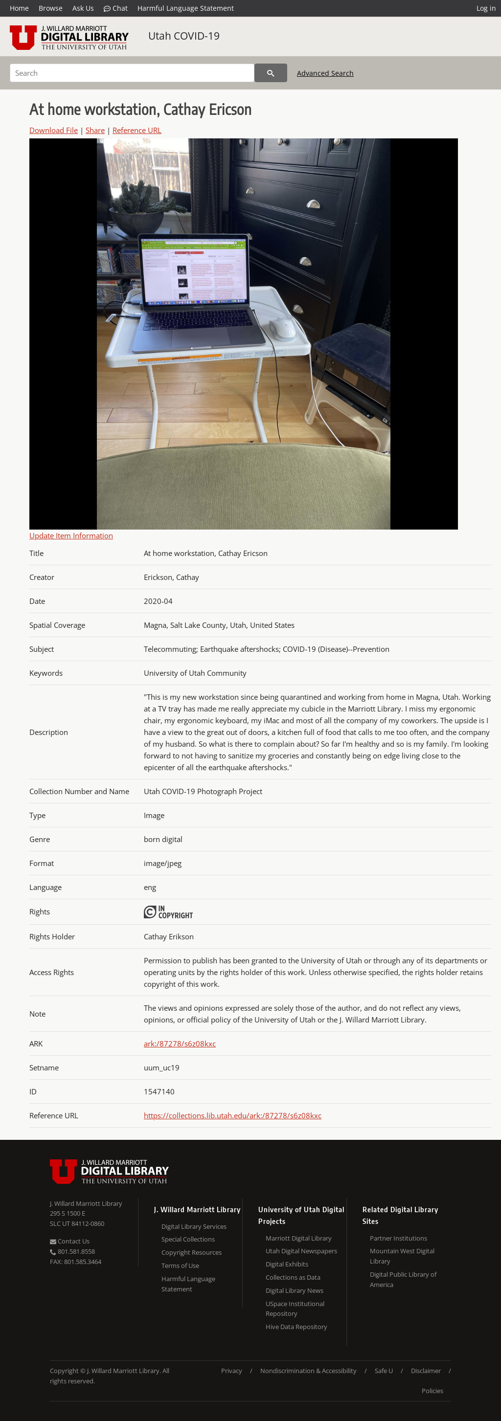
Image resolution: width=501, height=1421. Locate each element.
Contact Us (70, 1241)
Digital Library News (294, 1290)
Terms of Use (180, 1265)
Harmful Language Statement (185, 8)
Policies (432, 1390)
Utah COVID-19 (184, 36)
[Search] (132, 73)
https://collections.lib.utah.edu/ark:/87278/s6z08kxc (232, 1115)
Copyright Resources (191, 1252)
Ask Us (83, 8)
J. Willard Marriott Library (86, 1203)
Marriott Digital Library (299, 1238)
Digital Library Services (194, 1226)
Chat (116, 8)
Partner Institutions (398, 1238)
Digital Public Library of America (403, 1279)
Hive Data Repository (296, 1326)
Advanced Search (325, 73)
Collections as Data (293, 1277)
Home (19, 8)
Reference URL (137, 130)
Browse (51, 8)
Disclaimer (426, 1370)
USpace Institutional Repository (295, 1308)
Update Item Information (71, 535)
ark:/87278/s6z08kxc (180, 1043)
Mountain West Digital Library (402, 1256)
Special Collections (188, 1239)
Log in (486, 8)
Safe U (384, 1370)
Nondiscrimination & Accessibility (308, 1370)
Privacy (231, 1370)
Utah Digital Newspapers (301, 1250)
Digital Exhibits (287, 1264)
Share (95, 130)
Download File (53, 130)
